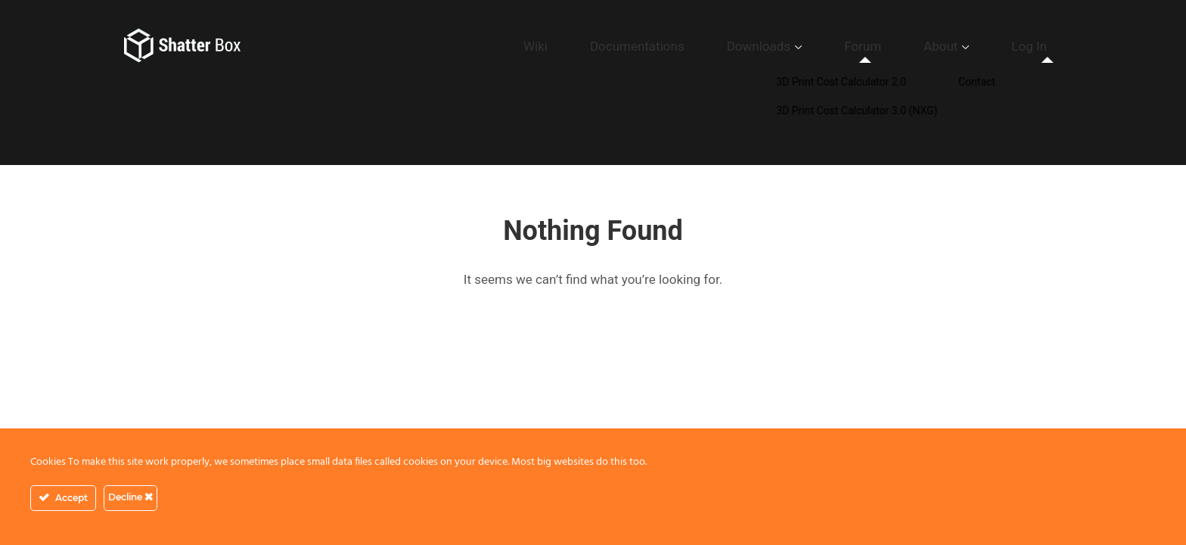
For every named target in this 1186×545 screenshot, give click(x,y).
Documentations (744, 46)
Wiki (667, 46)
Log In (1040, 46)
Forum (918, 46)
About (974, 46)
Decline (130, 497)
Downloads (838, 46)
